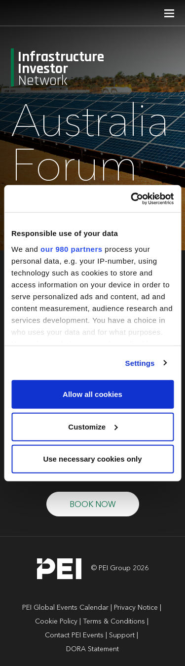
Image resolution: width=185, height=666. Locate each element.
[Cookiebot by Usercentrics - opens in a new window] (132, 198)
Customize (92, 426)
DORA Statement (92, 649)
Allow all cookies (92, 394)
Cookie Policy (56, 621)
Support (122, 635)
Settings (140, 362)
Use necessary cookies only (92, 459)
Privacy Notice (136, 607)
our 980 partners (71, 248)
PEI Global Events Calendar (65, 607)
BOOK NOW (93, 505)
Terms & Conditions (114, 621)
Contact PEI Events (74, 635)
